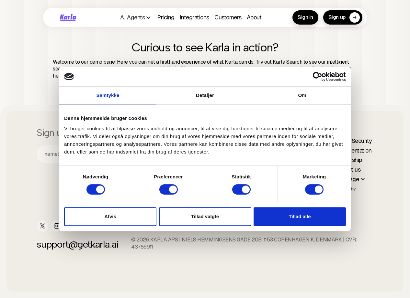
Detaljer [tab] (205, 95)
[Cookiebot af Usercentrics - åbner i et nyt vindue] (317, 76)
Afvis (110, 216)
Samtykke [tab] (108, 95)
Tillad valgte (205, 216)
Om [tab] (302, 95)
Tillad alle (300, 216)
